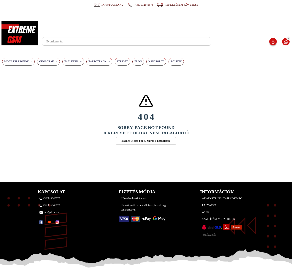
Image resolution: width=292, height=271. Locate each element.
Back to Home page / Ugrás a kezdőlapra (146, 140)
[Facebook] (41, 222)
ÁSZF (205, 212)
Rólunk (176, 61)
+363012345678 (140, 5)
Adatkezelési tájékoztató (222, 198)
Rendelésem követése (181, 4)
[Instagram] (57, 222)
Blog (138, 61)
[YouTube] (49, 222)
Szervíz (122, 61)
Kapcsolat (156, 61)
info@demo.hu (108, 5)
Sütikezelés (209, 234)
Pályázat (209, 205)
